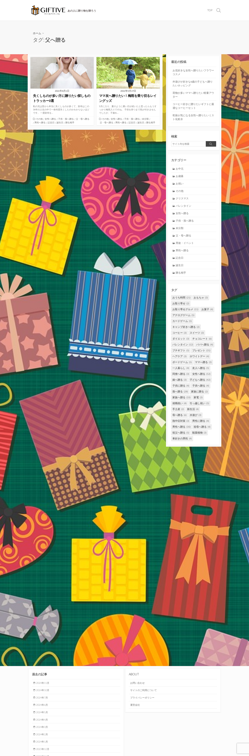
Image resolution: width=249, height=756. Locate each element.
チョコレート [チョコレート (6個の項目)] (202, 341)
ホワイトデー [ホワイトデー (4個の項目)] (199, 358)
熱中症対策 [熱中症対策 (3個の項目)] (180, 423)
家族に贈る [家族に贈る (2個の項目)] (199, 394)
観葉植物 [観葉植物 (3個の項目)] (199, 435)
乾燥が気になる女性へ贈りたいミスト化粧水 (193, 118)
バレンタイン (183, 207)
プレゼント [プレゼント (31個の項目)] (201, 352)
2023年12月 (43, 749)
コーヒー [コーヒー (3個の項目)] (179, 335)
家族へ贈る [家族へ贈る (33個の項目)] (181, 399)
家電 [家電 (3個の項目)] (198, 399)
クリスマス (182, 199)
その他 (39, 118)
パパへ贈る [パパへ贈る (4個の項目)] (204, 347)
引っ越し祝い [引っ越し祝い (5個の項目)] (199, 405)
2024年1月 (42, 742)
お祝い (180, 184)
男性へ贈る (40, 122)
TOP (209, 10)
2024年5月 (42, 712)
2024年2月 (42, 734)
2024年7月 (42, 697)
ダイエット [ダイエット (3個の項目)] (180, 341)
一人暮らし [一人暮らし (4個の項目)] (180, 370)
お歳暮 (180, 177)
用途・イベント (185, 244)
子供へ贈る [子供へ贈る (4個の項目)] (200, 388)
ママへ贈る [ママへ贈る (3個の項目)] (203, 364)
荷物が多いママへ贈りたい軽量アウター (193, 95)
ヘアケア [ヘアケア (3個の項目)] (179, 358)
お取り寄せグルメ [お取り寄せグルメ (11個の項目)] (185, 311)
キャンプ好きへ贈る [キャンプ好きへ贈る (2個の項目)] (186, 329)
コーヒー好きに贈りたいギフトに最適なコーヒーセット (193, 106)
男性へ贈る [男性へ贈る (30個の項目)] (181, 429)
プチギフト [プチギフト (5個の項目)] (180, 352)
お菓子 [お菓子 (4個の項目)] (207, 311)
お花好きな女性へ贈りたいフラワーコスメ (193, 72)
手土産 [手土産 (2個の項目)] (178, 411)
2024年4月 (42, 720)
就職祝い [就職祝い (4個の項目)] (179, 405)
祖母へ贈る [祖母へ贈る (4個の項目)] (202, 429)
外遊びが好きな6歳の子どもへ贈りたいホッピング (193, 83)
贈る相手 (69, 122)
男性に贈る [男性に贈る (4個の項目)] (200, 423)
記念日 (51, 122)
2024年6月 (42, 705)
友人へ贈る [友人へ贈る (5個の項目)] (200, 370)
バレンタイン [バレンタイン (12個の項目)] (182, 347)
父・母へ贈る (82, 118)
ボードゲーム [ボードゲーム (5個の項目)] (182, 364)
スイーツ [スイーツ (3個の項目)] (197, 335)
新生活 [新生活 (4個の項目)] (193, 411)
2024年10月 (43, 690)
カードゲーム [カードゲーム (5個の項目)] (182, 323)
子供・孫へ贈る (66, 118)
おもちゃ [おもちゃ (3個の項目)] (201, 300)
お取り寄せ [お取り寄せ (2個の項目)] (180, 305)
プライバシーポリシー (143, 697)
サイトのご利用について (144, 690)
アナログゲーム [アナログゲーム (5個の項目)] (183, 317)
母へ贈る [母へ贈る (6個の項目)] (179, 417)
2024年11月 (43, 682)
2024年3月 (42, 727)
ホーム (37, 33)
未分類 (145, 118)
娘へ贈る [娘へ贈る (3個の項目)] (179, 382)
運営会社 (135, 705)
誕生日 (60, 122)
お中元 (180, 169)
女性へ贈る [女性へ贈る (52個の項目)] (201, 376)
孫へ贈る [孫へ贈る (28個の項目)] (180, 394)
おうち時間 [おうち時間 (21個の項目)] (181, 300)
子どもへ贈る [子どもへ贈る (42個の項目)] (200, 382)
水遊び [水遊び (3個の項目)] (195, 417)
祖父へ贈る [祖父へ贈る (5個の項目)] (180, 435)
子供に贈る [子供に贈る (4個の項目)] (180, 388)
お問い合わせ (138, 682)
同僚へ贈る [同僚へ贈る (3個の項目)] (180, 376)
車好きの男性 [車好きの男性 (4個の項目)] (182, 441)
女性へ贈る (50, 118)
